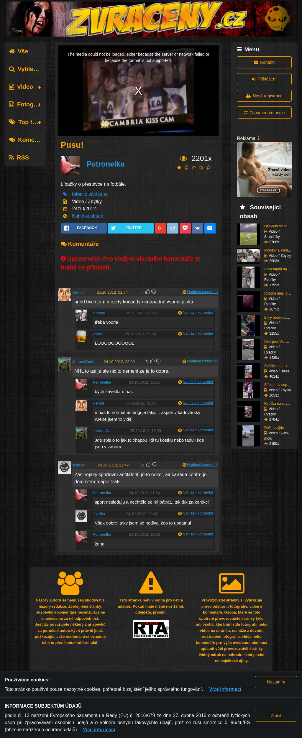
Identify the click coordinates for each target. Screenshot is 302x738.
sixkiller (78, 465)
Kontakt (264, 62)
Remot (77, 292)
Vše (18, 51)
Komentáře (29, 140)
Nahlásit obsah (87, 215)
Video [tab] (21, 86)
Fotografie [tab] (27, 104)
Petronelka (105, 164)
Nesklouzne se (276, 226)
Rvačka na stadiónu (279, 404)
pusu (103, 194)
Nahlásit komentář (202, 292)
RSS (19, 157)
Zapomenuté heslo (264, 112)
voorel (98, 334)
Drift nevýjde (274, 428)
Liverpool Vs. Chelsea (281, 342)
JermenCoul (82, 361)
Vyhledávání (30, 69)
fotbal (77, 194)
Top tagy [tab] (25, 122)
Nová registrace (264, 95)
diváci (91, 194)
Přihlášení (264, 79)
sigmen (99, 313)
